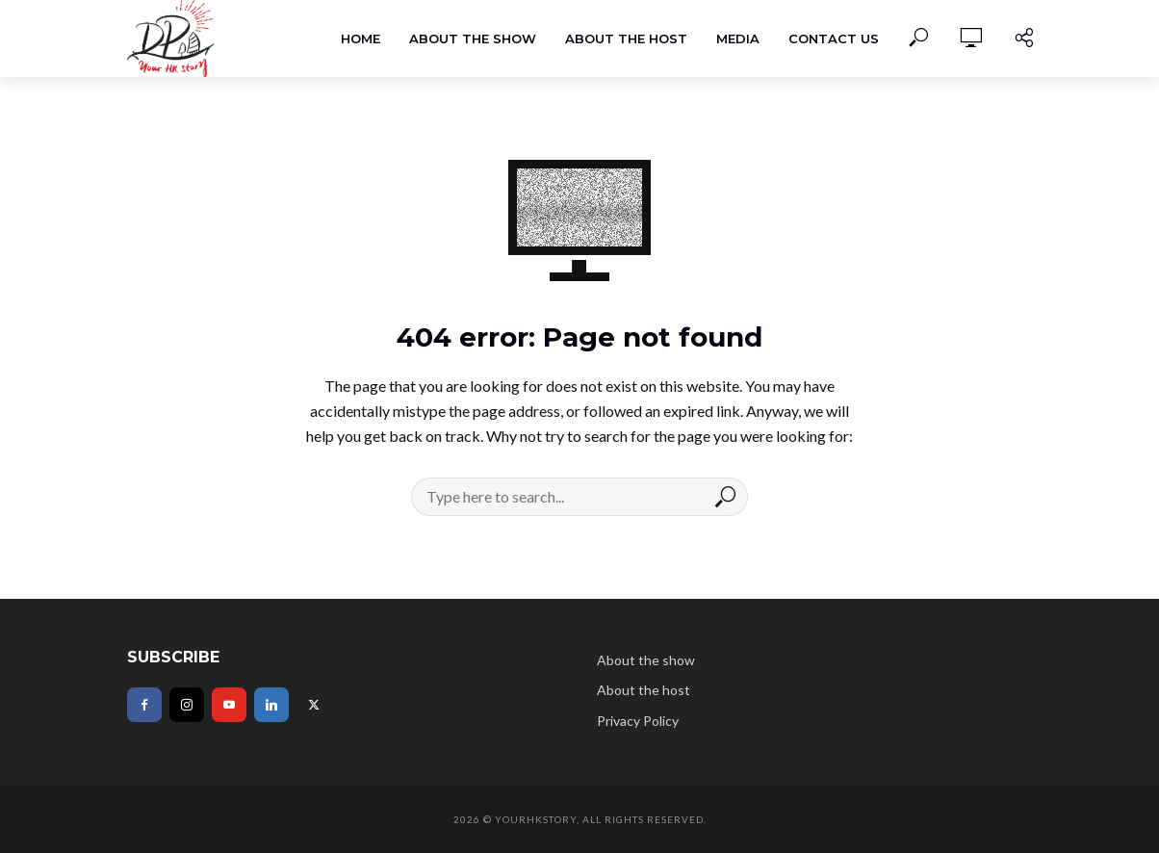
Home (360, 38)
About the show (472, 38)
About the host (626, 38)
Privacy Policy (638, 720)
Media (738, 38)
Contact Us (833, 38)
